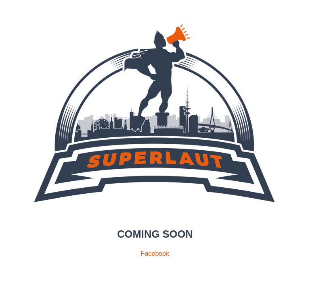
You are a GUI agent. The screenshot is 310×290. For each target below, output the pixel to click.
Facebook (155, 253)
